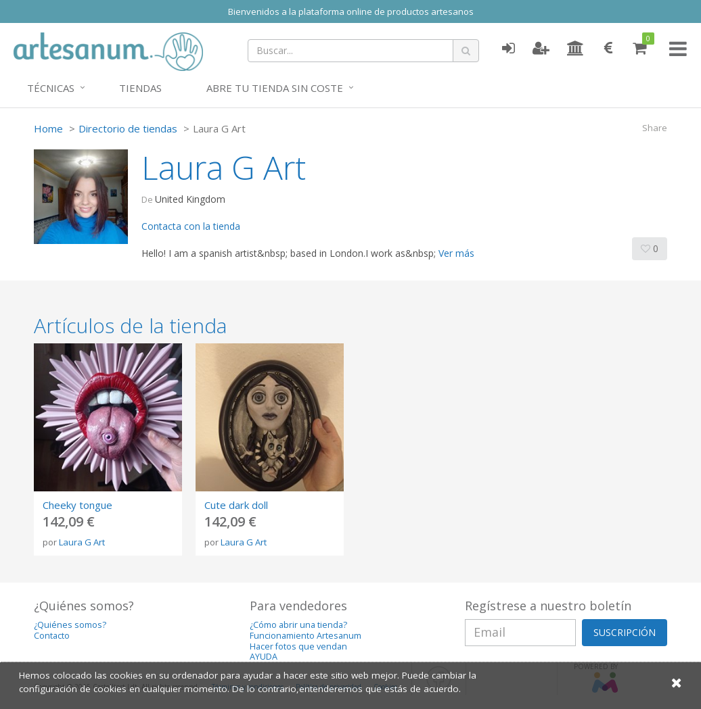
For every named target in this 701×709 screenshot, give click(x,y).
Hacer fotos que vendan (298, 646)
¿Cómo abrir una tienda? (298, 625)
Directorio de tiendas (127, 128)
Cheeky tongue (77, 505)
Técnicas (50, 88)
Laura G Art (82, 542)
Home (48, 128)
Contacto (52, 635)
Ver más (456, 253)
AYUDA (263, 656)
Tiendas (140, 88)
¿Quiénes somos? (70, 625)
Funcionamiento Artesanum (305, 635)
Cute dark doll (236, 505)
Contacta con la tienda (190, 226)
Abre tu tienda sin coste (274, 88)
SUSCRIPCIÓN (624, 632)
